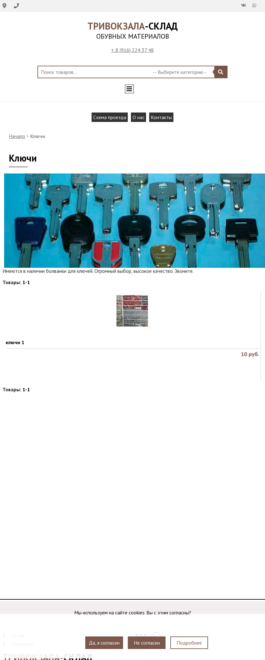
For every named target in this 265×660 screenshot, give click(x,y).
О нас (138, 117)
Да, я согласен (104, 643)
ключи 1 (15, 342)
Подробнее (189, 643)
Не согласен (147, 643)
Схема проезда (109, 117)
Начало (17, 136)
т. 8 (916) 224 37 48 (132, 50)
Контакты (161, 117)
